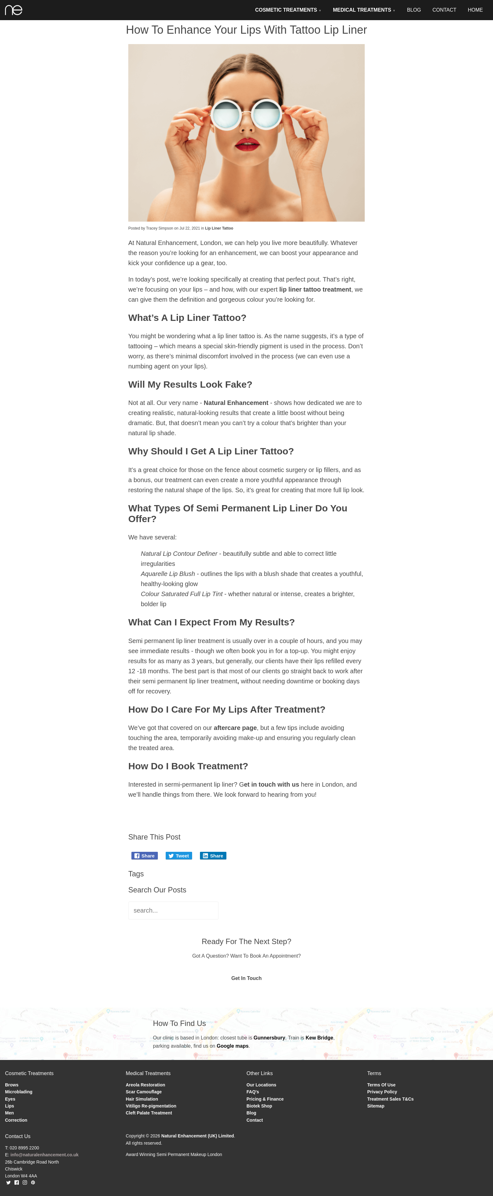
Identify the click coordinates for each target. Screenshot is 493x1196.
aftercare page (235, 727)
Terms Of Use (381, 1084)
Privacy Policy (382, 1091)
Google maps (232, 1046)
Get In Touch (246, 978)
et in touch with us (271, 784)
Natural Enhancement (236, 402)
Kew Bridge (319, 1037)
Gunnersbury (269, 1037)
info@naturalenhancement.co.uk (44, 1154)
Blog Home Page (156, 811)
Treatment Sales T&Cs (390, 1099)
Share (144, 856)
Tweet (178, 856)
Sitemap (375, 1105)
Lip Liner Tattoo (219, 228)
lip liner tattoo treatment (315, 289)
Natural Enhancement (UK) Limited (197, 1135)
